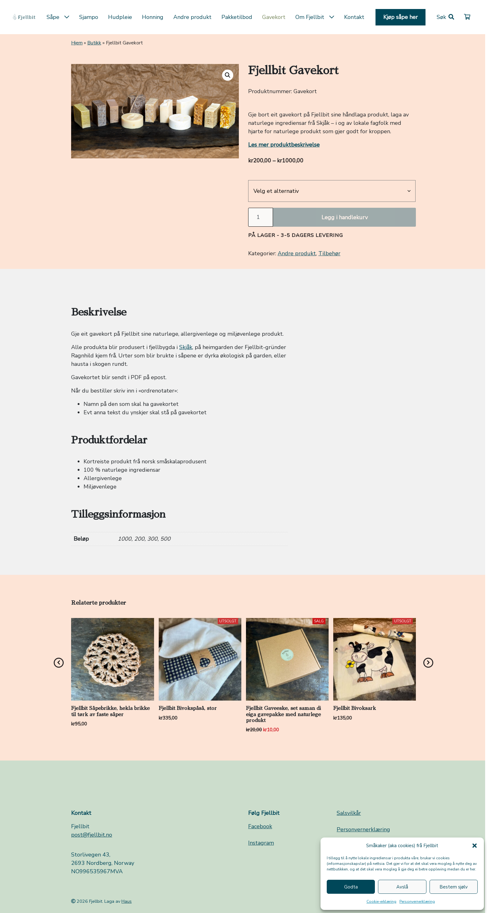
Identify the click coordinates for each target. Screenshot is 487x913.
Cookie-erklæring (381, 901)
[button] (474, 846)
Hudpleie (120, 17)
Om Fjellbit (314, 17)
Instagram (261, 843)
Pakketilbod (236, 17)
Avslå (402, 887)
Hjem (77, 42)
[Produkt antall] (260, 217)
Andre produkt (192, 17)
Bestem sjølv (453, 887)
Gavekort (273, 17)
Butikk (94, 42)
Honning (152, 17)
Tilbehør (329, 253)
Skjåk (185, 347)
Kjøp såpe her (400, 17)
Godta (351, 887)
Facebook (260, 826)
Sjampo (88, 17)
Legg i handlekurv (344, 217)
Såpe (58, 17)
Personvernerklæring (417, 901)
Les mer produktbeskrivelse (284, 144)
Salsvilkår (349, 813)
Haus (126, 901)
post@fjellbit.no (91, 834)
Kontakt (354, 17)
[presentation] (59, 663)
